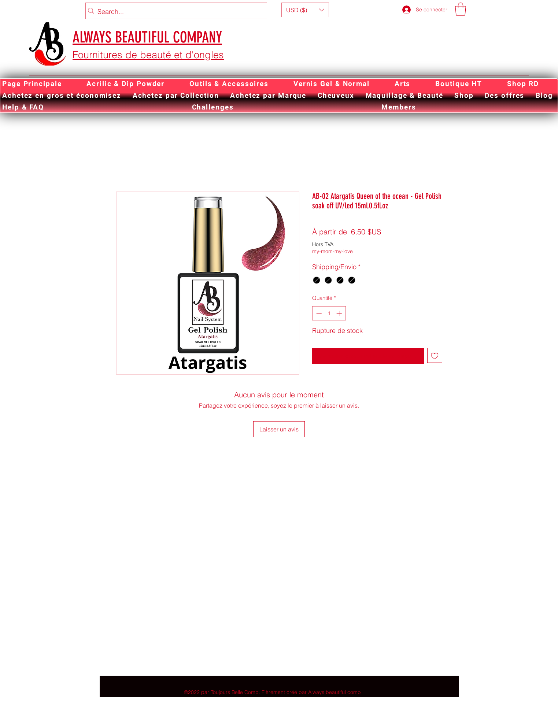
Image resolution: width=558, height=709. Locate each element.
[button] (305, 10)
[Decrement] (318, 313)
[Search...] (174, 12)
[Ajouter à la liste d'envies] (434, 355)
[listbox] (305, 10)
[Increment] (340, 313)
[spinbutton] (329, 313)
